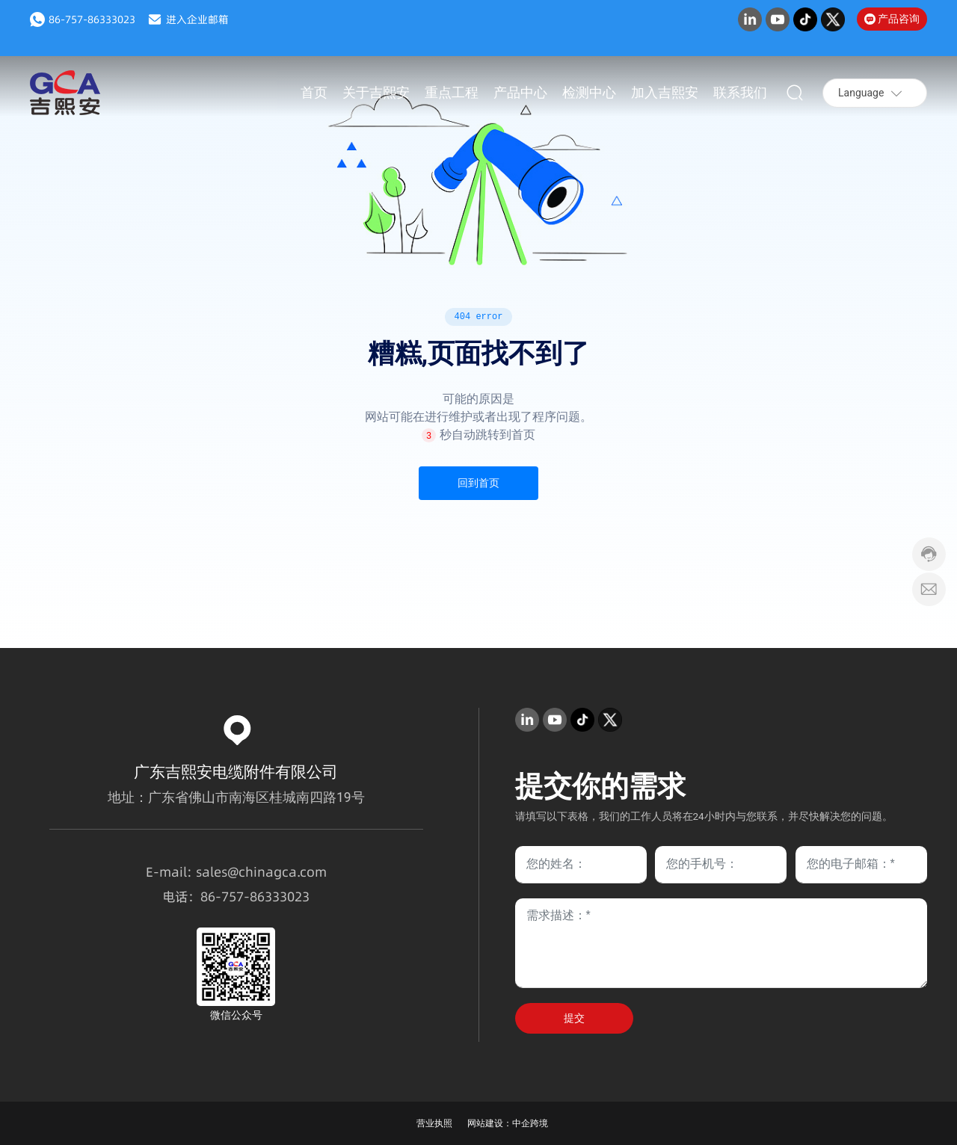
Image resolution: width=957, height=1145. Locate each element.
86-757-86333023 (92, 19)
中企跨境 (530, 1123)
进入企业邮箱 (197, 19)
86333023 (280, 896)
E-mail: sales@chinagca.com (236, 871)
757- (235, 896)
